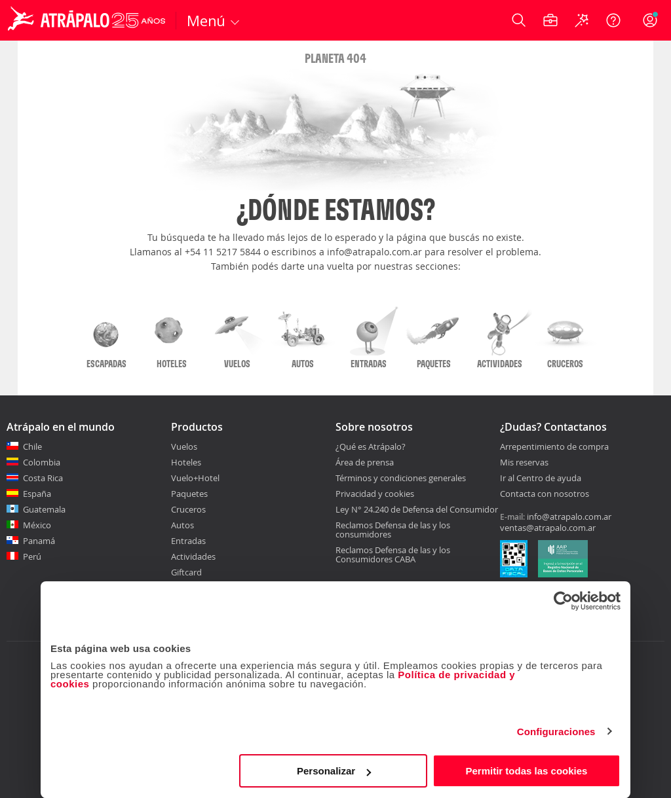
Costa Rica (43, 478)
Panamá (39, 541)
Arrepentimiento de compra (554, 447)
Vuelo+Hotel (195, 478)
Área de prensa (365, 462)
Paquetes (189, 493)
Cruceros (188, 509)
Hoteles (186, 462)
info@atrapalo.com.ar (569, 516)
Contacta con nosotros (544, 494)
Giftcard (186, 572)
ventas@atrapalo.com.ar (548, 528)
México (37, 525)
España (37, 493)
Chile (32, 446)
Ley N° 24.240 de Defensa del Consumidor (417, 509)
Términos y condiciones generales (401, 478)
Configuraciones (556, 731)
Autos (182, 525)
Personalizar (334, 770)
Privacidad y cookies (375, 493)
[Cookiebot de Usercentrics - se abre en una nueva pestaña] (563, 601)
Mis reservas (524, 463)
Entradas (188, 541)
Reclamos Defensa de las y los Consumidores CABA (393, 554)
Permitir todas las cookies (526, 770)
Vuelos (184, 446)
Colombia (41, 462)
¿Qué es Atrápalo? (371, 446)
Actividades (193, 556)
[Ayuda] (613, 20)
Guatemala (44, 509)
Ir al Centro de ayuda (540, 478)
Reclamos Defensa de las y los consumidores (393, 529)
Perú (32, 556)
